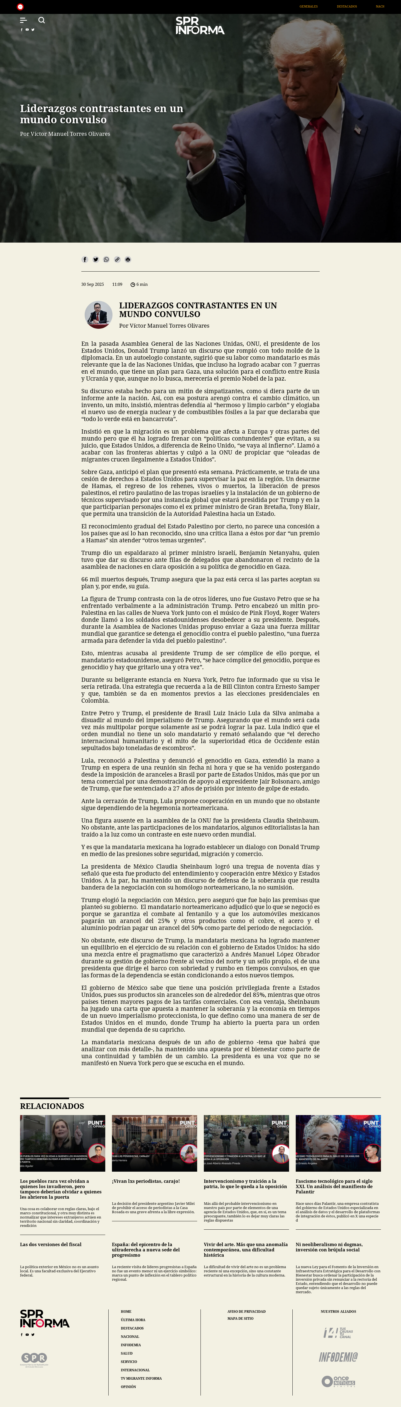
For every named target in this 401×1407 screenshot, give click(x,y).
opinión (128, 1386)
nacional (130, 1336)
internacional (135, 1370)
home (126, 1311)
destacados (132, 1328)
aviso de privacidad (247, 1311)
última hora (133, 1319)
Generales (319, 6)
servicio (129, 1361)
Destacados (357, 6)
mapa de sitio (240, 1318)
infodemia (131, 1345)
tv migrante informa (141, 1378)
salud (127, 1353)
